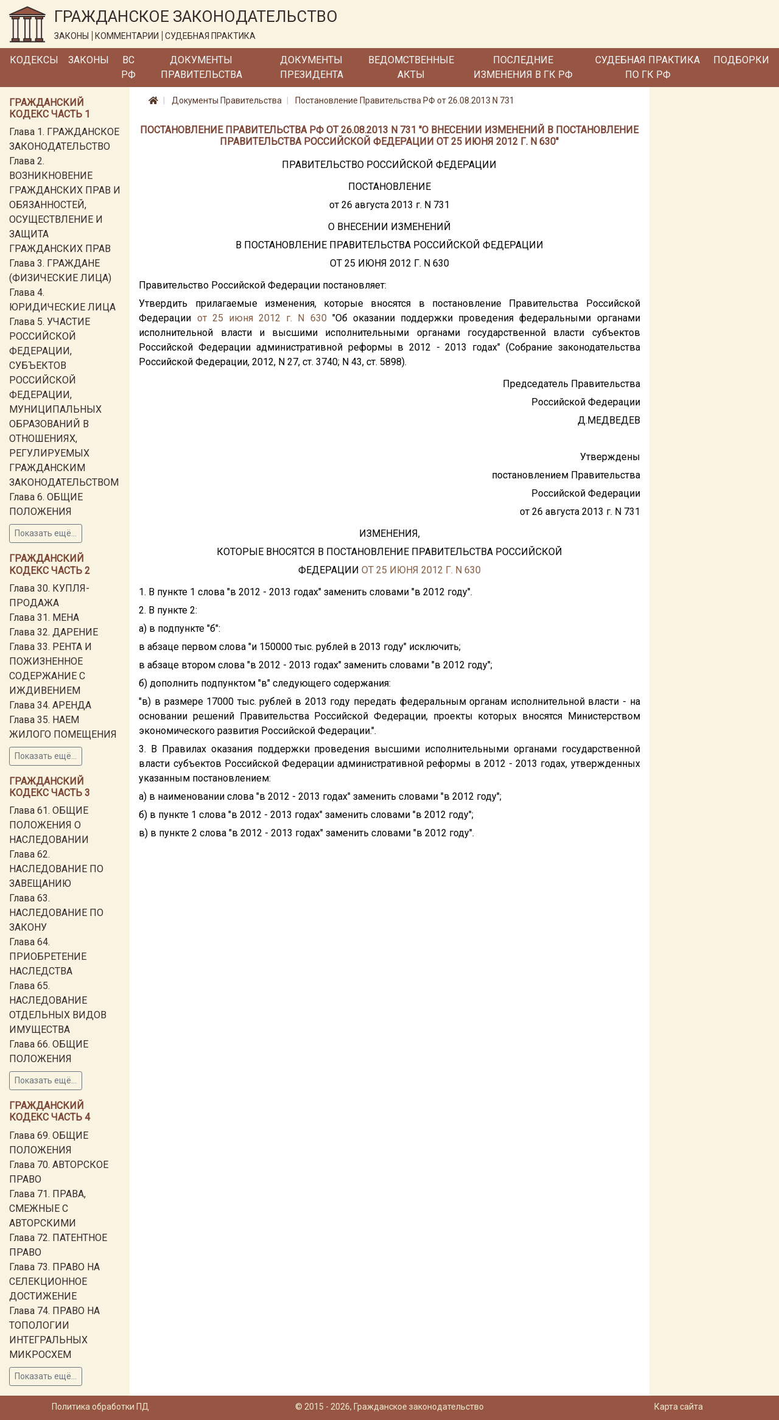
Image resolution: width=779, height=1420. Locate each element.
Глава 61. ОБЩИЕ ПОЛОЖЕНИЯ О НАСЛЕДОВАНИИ (49, 825)
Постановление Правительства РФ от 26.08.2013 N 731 (404, 100)
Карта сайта (678, 1406)
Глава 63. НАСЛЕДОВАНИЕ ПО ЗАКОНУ (56, 912)
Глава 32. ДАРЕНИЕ (53, 632)
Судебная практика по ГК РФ (647, 67)
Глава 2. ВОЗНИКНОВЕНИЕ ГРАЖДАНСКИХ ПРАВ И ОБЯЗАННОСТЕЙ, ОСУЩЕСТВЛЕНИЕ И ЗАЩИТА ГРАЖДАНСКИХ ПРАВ (65, 204)
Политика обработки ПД (100, 1406)
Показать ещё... (46, 533)
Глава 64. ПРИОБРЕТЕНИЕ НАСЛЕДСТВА (47, 956)
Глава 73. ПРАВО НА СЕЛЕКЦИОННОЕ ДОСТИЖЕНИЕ (54, 1281)
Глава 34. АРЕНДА (50, 705)
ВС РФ (128, 67)
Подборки (741, 60)
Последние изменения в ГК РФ (523, 67)
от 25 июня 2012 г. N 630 (262, 318)
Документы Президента (311, 67)
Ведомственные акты (411, 67)
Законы (88, 60)
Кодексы (34, 60)
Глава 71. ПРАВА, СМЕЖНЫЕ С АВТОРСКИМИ (47, 1208)
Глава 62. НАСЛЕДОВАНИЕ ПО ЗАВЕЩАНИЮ (56, 868)
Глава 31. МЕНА (44, 617)
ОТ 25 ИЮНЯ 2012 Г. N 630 (421, 570)
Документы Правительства (201, 67)
